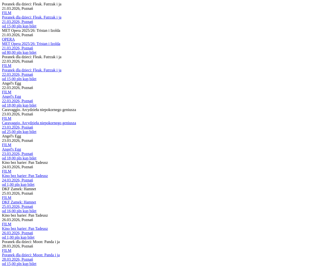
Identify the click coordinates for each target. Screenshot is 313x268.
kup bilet (29, 26)
